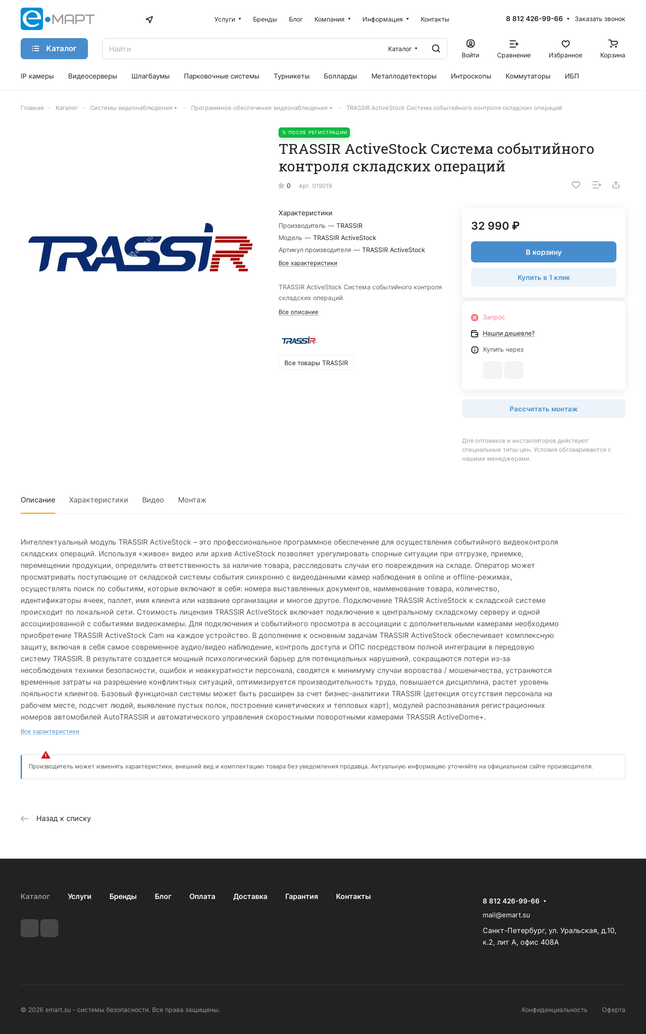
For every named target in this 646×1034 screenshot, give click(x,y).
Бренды (123, 896)
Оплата (202, 896)
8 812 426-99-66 (534, 19)
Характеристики (98, 499)
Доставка (250, 896)
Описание (38, 499)
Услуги (80, 896)
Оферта (613, 1009)
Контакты (353, 896)
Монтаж (192, 499)
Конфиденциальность (555, 1009)
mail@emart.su (506, 915)
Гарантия (301, 896)
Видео (153, 499)
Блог (163, 896)
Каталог (35, 896)
